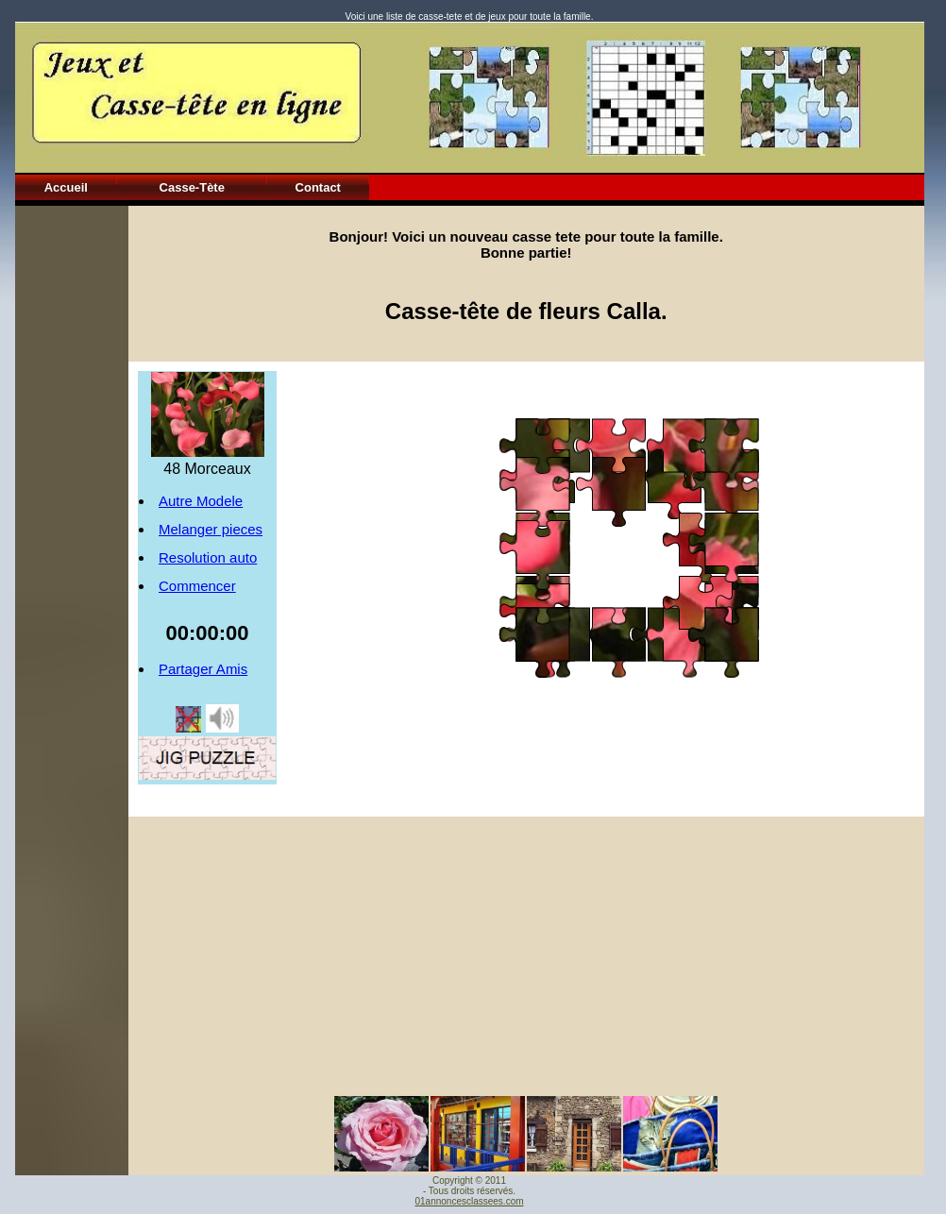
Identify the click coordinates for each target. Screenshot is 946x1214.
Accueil (66, 187)
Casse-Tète (192, 187)
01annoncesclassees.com (468, 1201)
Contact (318, 187)
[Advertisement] (71, 489)
